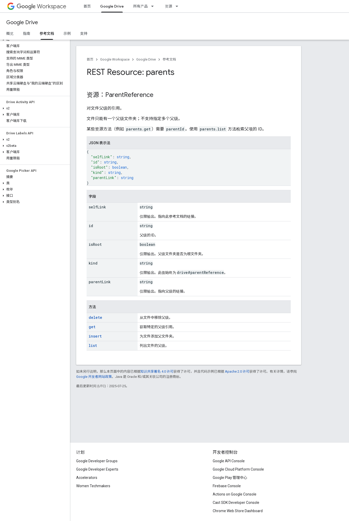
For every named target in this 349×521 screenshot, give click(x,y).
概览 (10, 33)
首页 (87, 6)
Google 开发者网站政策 (94, 377)
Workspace (41, 6)
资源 (168, 6)
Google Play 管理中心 (230, 478)
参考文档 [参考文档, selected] (47, 33)
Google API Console (229, 461)
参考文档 (169, 59)
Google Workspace (115, 59)
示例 (67, 33)
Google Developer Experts (97, 469)
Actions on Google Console (234, 494)
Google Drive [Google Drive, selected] (112, 6)
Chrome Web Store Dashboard (238, 511)
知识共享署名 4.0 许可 (156, 371)
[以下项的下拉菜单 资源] (178, 6)
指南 (26, 33)
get (92, 326)
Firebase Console (227, 486)
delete (95, 317)
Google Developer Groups (97, 461)
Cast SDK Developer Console (236, 502)
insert (95, 336)
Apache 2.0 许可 (237, 371)
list (93, 345)
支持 (83, 33)
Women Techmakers (93, 486)
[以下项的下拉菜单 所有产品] (154, 6)
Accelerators (86, 478)
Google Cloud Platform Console (238, 469)
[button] (34, 40)
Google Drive (22, 22)
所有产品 (140, 6)
